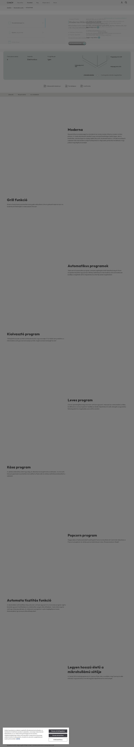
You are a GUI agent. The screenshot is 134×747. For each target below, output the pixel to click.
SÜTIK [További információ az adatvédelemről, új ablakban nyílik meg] (18, 738)
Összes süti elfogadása (58, 731)
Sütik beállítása (57, 739)
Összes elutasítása (58, 735)
